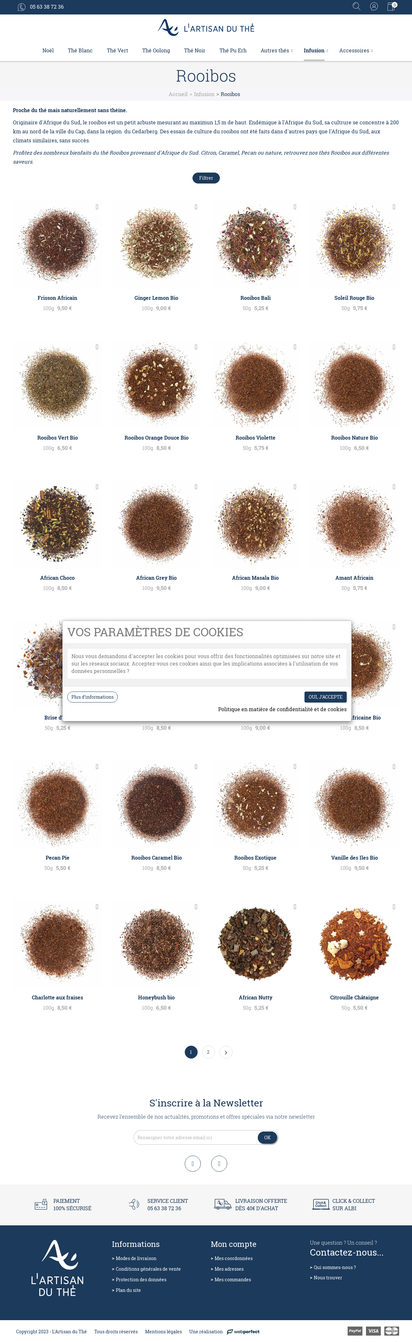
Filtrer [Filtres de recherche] (206, 178)
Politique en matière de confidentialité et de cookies (282, 709)
